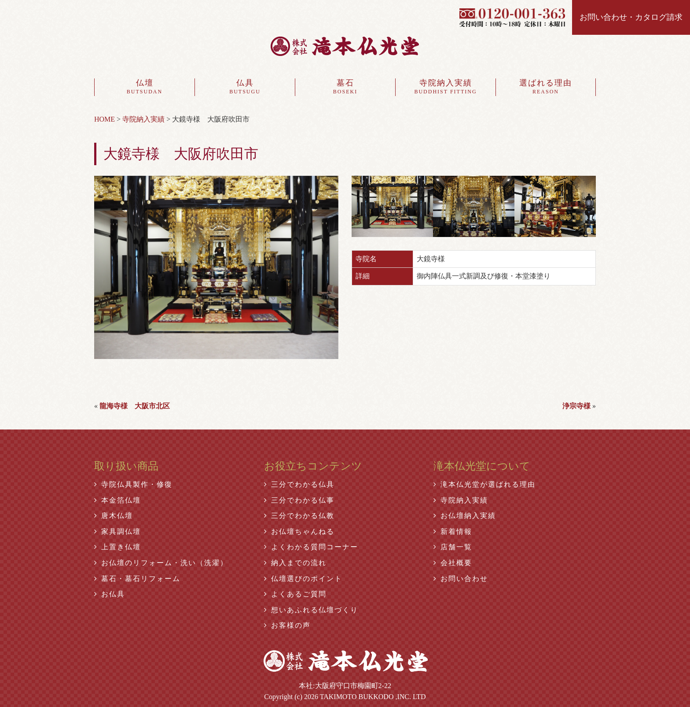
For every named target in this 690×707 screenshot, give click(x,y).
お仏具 (109, 594)
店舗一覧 (452, 547)
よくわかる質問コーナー (311, 547)
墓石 (345, 87)
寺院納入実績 (445, 87)
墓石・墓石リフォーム (137, 578)
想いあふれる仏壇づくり (311, 610)
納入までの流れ (295, 562)
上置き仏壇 (117, 547)
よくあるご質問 (295, 594)
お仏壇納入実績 (464, 515)
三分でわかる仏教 (299, 515)
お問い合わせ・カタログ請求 (631, 17)
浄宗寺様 (576, 406)
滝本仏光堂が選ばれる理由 (484, 484)
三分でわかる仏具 (299, 484)
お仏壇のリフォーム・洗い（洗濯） (161, 562)
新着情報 (452, 531)
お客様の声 (287, 625)
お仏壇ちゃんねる (299, 531)
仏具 (245, 87)
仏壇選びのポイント (303, 578)
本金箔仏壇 (117, 500)
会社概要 (452, 562)
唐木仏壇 (113, 515)
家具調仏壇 (117, 531)
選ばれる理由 (545, 87)
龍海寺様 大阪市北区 (134, 406)
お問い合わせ (460, 578)
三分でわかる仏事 (299, 500)
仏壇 (145, 87)
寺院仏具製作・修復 (133, 484)
